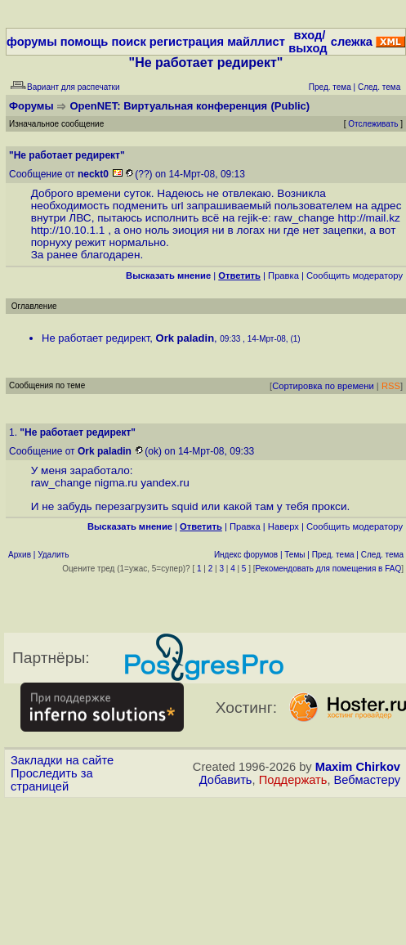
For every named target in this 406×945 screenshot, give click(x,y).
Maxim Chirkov (357, 766)
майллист (256, 41)
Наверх (283, 526)
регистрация (186, 41)
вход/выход (307, 42)
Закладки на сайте (62, 760)
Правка (283, 275)
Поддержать (293, 779)
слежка (352, 41)
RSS (390, 386)
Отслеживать (373, 123)
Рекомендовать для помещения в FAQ (329, 568)
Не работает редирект (95, 338)
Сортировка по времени (323, 386)
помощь (84, 41)
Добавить (225, 779)
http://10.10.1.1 (68, 230)
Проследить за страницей (52, 780)
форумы (32, 41)
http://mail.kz (368, 218)
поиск (128, 41)
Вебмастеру (367, 779)
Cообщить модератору (354, 275)
